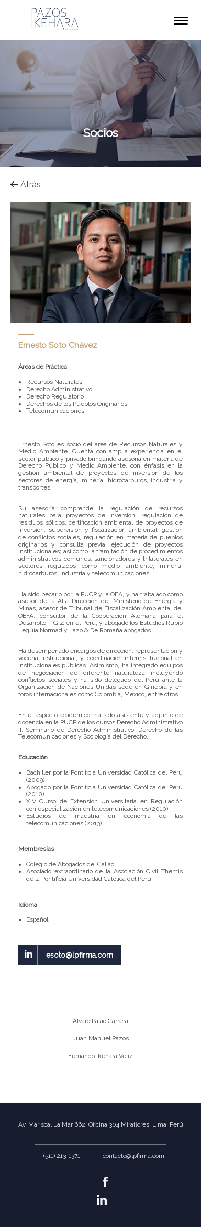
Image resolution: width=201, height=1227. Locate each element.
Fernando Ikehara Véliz (100, 1056)
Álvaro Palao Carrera (100, 1021)
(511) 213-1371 (61, 1156)
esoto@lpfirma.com (79, 955)
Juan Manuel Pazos (101, 1038)
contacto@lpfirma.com (133, 1156)
